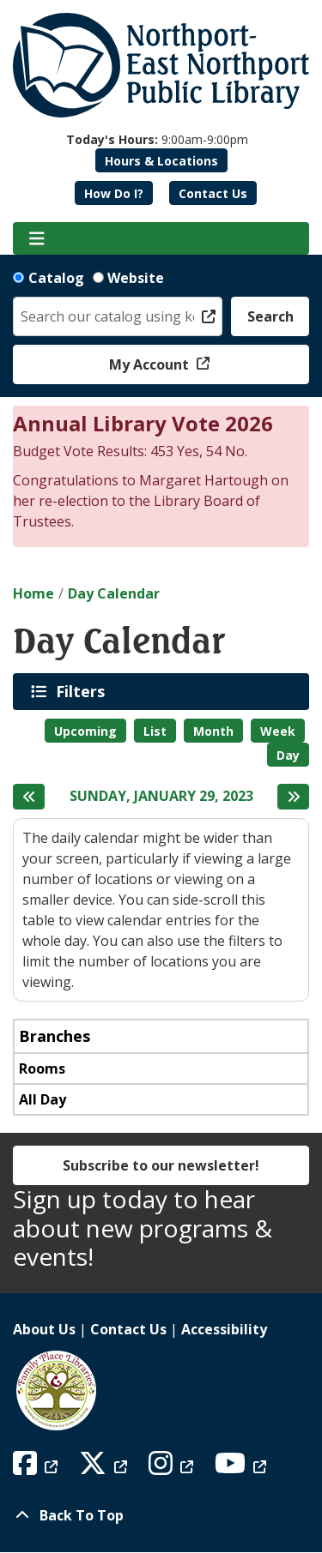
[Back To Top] (161, 1515)
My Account (150, 364)
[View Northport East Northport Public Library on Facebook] (37, 1468)
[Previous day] (29, 797)
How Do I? (113, 193)
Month (213, 731)
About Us (44, 1329)
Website (135, 277)
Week (277, 731)
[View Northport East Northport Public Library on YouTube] (242, 1468)
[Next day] (293, 797)
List (155, 731)
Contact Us (213, 193)
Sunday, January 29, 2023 (161, 796)
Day (288, 755)
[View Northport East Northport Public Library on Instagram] (173, 1468)
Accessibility (224, 1329)
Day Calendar (114, 593)
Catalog (56, 277)
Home (33, 593)
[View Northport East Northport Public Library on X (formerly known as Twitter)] (105, 1468)
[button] (157, 139)
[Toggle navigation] (36, 238)
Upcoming (85, 731)
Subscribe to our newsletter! (161, 1165)
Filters (83, 691)
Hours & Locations (161, 161)
